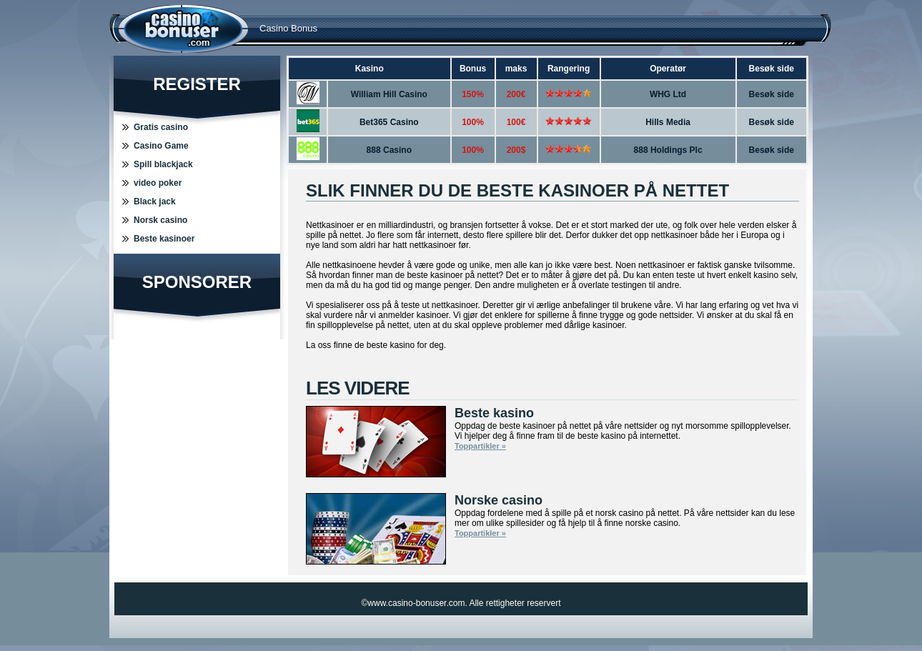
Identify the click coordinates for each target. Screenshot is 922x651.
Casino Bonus (288, 28)
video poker (158, 183)
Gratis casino (161, 127)
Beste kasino (494, 413)
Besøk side (771, 94)
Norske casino (498, 500)
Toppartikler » (480, 446)
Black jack (155, 202)
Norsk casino (160, 220)
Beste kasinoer (164, 239)
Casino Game (161, 146)
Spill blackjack (163, 164)
